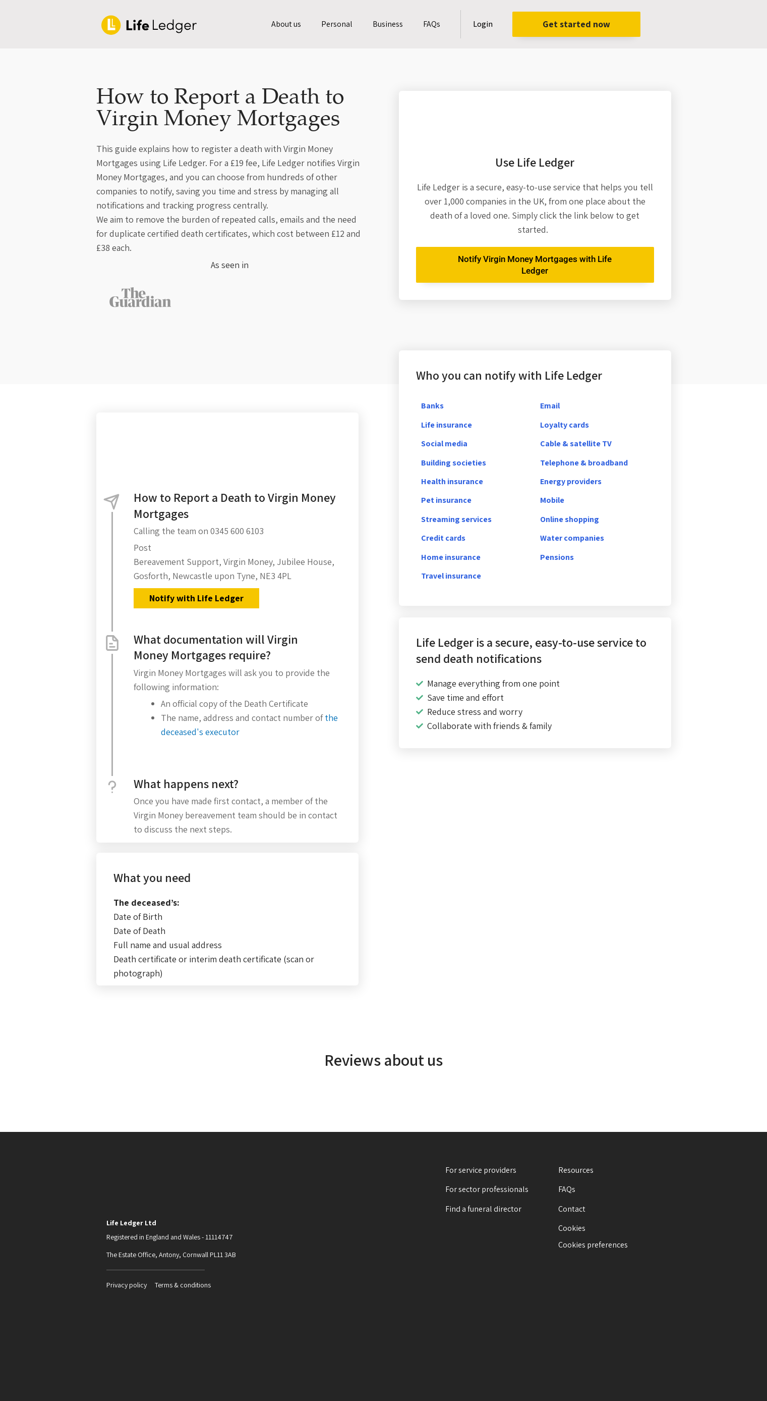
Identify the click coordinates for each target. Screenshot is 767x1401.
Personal (336, 24)
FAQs (431, 24)
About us (286, 24)
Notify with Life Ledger (196, 598)
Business (388, 24)
